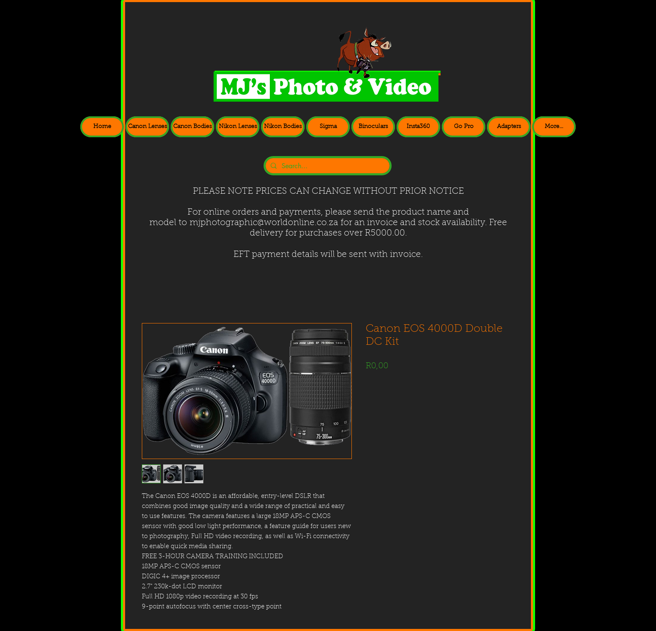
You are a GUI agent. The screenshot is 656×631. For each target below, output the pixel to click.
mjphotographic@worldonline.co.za (264, 222)
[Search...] (327, 166)
